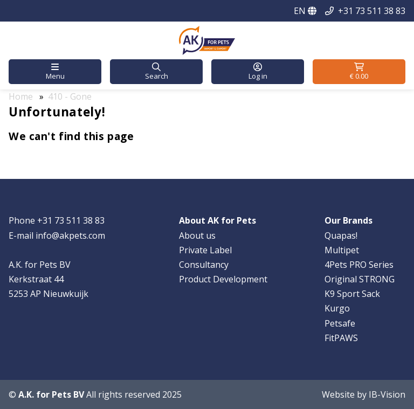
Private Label (205, 250)
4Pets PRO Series (359, 265)
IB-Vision (387, 394)
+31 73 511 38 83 (371, 11)
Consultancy (204, 265)
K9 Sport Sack (352, 294)
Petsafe (340, 323)
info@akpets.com (70, 235)
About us (197, 235)
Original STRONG (360, 279)
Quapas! (341, 235)
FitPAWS (341, 338)
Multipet (342, 250)
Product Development (223, 279)
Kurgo (337, 308)
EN (305, 11)
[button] (55, 71)
